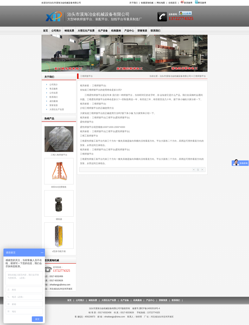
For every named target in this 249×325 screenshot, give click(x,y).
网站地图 (161, 3)
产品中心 (129, 30)
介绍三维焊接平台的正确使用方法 (97, 108)
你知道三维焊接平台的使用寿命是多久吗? (101, 90)
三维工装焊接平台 (89, 135)
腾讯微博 (200, 3)
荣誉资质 (142, 30)
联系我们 (155, 30)
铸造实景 (69, 30)
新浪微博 (186, 3)
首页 (45, 30)
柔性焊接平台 (122, 117)
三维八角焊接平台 (59, 155)
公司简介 (56, 30)
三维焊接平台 (98, 85)
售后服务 (53, 89)
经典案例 (116, 30)
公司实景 (53, 93)
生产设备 (103, 30)
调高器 (59, 219)
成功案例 (53, 101)
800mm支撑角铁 (58, 187)
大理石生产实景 (86, 30)
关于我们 (133, 3)
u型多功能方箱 (59, 251)
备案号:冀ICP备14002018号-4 (146, 308)
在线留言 (172, 3)
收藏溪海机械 (147, 3)
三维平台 (110, 117)
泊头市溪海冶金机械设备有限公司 (175, 76)
